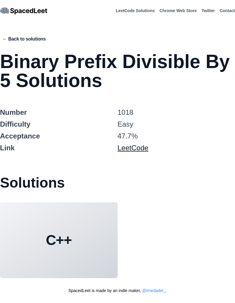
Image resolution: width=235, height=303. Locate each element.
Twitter (208, 10)
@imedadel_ (154, 290)
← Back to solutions (24, 38)
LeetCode (133, 148)
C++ (59, 240)
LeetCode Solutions (135, 10)
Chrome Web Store (178, 10)
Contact (227, 10)
